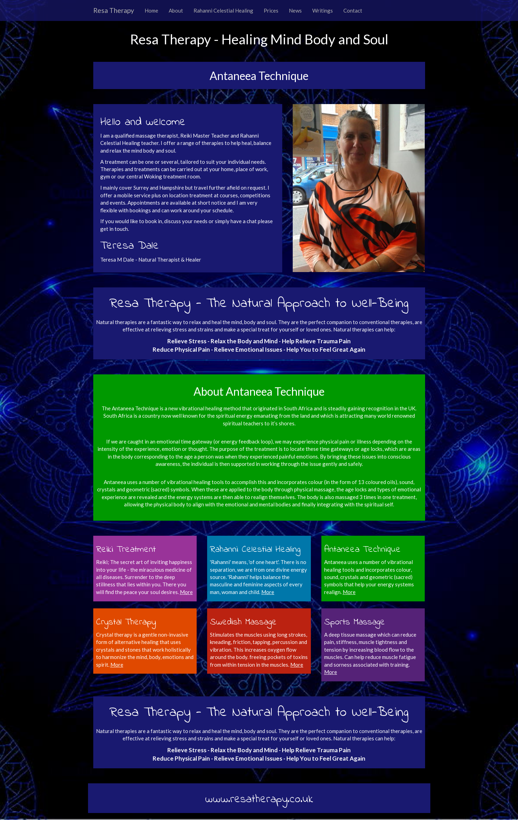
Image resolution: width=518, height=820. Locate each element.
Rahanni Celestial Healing (223, 10)
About (176, 10)
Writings (322, 10)
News (295, 10)
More (267, 592)
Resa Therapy (113, 10)
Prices (271, 10)
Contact (352, 10)
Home (151, 10)
